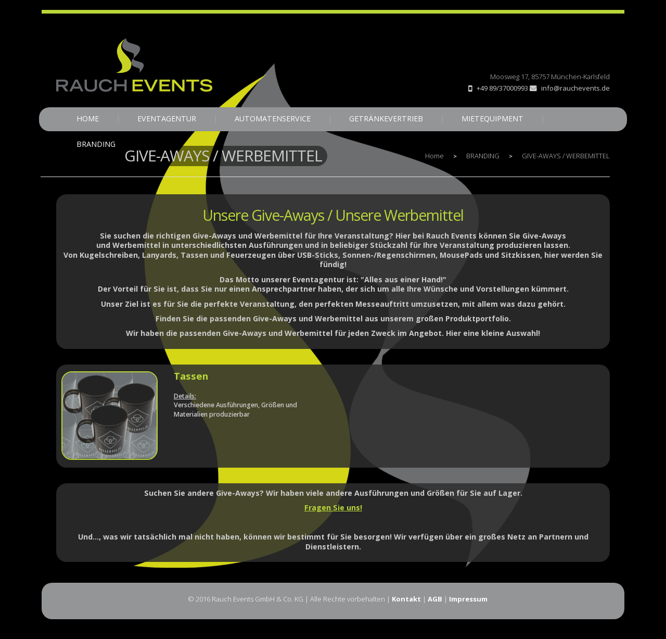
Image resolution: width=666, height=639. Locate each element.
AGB (435, 599)
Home (434, 155)
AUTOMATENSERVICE (273, 118)
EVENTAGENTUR (166, 118)
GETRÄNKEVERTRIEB (386, 118)
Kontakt (406, 599)
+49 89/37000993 (502, 88)
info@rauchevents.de (570, 88)
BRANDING (96, 144)
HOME (87, 118)
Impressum (468, 599)
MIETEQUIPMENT (492, 118)
